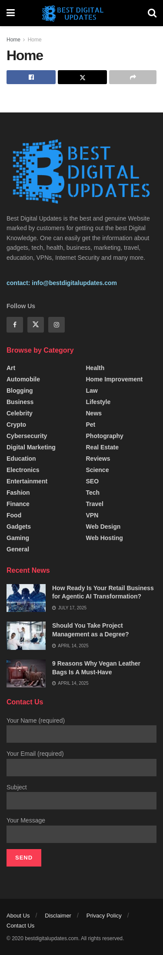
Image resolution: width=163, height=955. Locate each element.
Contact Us (20, 925)
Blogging (20, 390)
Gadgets (19, 526)
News (94, 413)
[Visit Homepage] (81, 13)
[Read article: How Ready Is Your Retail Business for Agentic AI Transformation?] (26, 598)
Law (92, 390)
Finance (18, 503)
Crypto (16, 424)
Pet (91, 424)
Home (13, 40)
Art (11, 367)
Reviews (98, 458)
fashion (18, 492)
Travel (94, 503)
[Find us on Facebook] (15, 325)
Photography (104, 435)
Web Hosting (104, 537)
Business (20, 401)
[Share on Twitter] (82, 77)
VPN (92, 515)
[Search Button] (152, 13)
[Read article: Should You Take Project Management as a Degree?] (26, 635)
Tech (93, 492)
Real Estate (102, 447)
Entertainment (27, 481)
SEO (92, 481)
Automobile (23, 379)
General (18, 549)
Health (95, 367)
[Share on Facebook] (31, 77)
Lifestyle (98, 401)
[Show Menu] (11, 13)
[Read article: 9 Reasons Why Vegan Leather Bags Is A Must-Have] (26, 673)
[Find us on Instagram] (56, 325)
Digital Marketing (31, 447)
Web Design (103, 526)
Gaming (18, 537)
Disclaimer (58, 915)
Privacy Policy (104, 915)
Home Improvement (114, 379)
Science (97, 469)
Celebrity (20, 413)
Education (21, 458)
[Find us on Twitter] (35, 325)
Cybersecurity (27, 435)
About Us (18, 915)
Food (14, 515)
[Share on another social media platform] (132, 77)
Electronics (23, 469)
